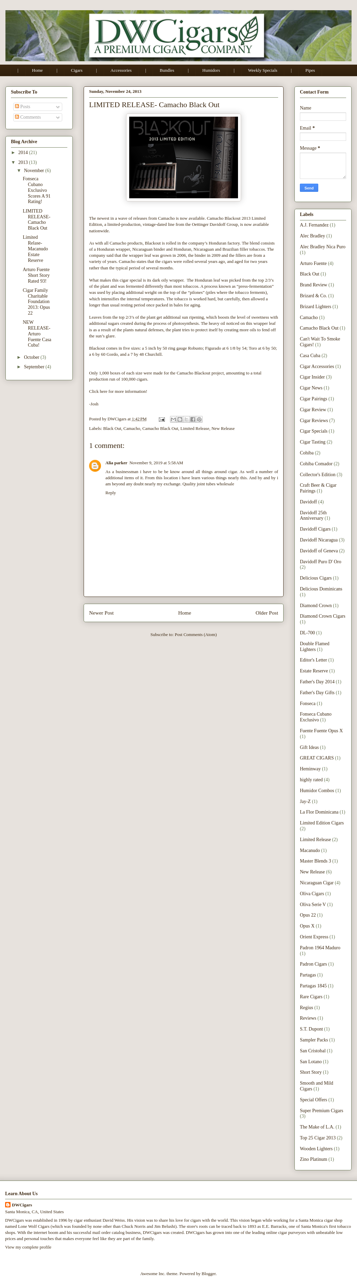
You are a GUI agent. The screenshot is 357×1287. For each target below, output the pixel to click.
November (34, 170)
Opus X (307, 926)
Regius (306, 1007)
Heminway (310, 768)
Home (37, 70)
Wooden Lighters (316, 1148)
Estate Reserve (314, 670)
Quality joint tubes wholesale (208, 483)
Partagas (308, 974)
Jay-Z (305, 801)
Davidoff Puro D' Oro (320, 561)
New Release (223, 428)
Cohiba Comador (316, 463)
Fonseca (308, 703)
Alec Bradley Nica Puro (322, 246)
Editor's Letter (313, 660)
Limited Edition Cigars (322, 822)
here (104, 391)
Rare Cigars (311, 996)
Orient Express (314, 936)
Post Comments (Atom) (196, 634)
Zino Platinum (313, 1159)
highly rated (311, 779)
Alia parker (116, 462)
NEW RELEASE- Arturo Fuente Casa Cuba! (37, 334)
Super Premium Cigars (321, 1110)
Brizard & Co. (313, 295)
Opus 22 (308, 915)
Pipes (310, 70)
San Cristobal (313, 1050)
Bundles (167, 70)
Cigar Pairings (313, 398)
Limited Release (195, 428)
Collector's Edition (318, 474)
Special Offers (313, 1099)
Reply (110, 492)
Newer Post (101, 613)
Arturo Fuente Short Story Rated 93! (36, 275)
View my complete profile (28, 1247)
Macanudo (310, 850)
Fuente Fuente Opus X (321, 730)
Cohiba (306, 452)
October (32, 357)
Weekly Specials (262, 70)
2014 (23, 152)
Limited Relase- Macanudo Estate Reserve (35, 249)
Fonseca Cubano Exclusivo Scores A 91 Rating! (37, 190)
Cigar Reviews (314, 420)
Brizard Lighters (315, 306)
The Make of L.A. (317, 1127)
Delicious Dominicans (321, 588)
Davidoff (308, 501)
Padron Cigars (313, 964)
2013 (23, 162)
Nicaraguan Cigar (317, 882)
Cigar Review (313, 409)
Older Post (267, 613)
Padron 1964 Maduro (320, 947)
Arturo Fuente (313, 263)
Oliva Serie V (313, 904)
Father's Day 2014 (317, 681)
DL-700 (307, 632)
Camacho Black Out (160, 428)
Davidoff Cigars (315, 529)
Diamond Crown (316, 605)
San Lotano (311, 1061)
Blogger (209, 1273)
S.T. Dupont (311, 1029)
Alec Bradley (312, 235)
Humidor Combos (317, 790)
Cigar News (311, 387)
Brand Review (313, 284)
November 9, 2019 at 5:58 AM (156, 462)
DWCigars (22, 1204)
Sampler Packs (314, 1039)
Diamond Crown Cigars (322, 616)
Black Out (112, 428)
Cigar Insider (312, 377)
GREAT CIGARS (317, 757)
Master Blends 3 (315, 861)
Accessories (121, 70)
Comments (28, 117)
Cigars (77, 70)
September (34, 366)
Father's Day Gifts (317, 692)
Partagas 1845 (313, 985)
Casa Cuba (310, 355)
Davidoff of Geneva (319, 550)
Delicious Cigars (316, 578)
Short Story (311, 1072)
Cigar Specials (313, 431)
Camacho (131, 428)
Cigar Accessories (317, 366)
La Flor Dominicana (319, 812)
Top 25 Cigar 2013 (318, 1137)
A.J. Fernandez (314, 225)
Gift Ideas (309, 747)
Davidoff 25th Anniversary (313, 515)
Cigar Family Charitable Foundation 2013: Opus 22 (36, 302)
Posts (22, 106)
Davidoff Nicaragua (319, 539)
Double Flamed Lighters (314, 646)
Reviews (308, 1018)
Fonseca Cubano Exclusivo (316, 717)
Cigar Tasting (312, 442)
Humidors (211, 70)
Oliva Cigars (312, 893)
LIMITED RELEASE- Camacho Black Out (36, 219)
